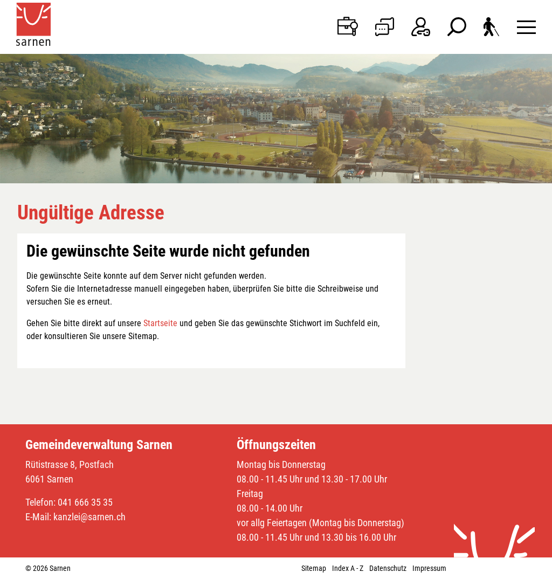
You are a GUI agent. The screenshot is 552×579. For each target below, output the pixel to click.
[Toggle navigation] (526, 27)
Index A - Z (347, 568)
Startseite (160, 323)
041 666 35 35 (85, 502)
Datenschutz (387, 568)
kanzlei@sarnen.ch (89, 516)
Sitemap (313, 568)
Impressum (429, 568)
